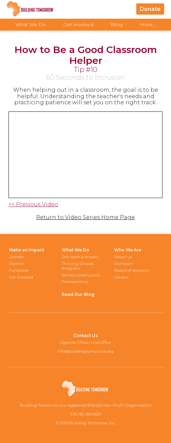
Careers (121, 277)
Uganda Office (74, 342)
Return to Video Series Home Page (85, 217)
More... (148, 24)
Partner (17, 263)
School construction (81, 275)
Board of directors (131, 270)
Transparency (75, 281)
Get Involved (78, 24)
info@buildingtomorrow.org (85, 351)
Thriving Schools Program (78, 266)
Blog (116, 24)
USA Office (101, 342)
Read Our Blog (78, 294)
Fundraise (19, 270)
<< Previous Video (33, 204)
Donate (150, 9)
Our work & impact (80, 256)
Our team (123, 263)
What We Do (30, 24)
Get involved (21, 277)
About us (123, 256)
